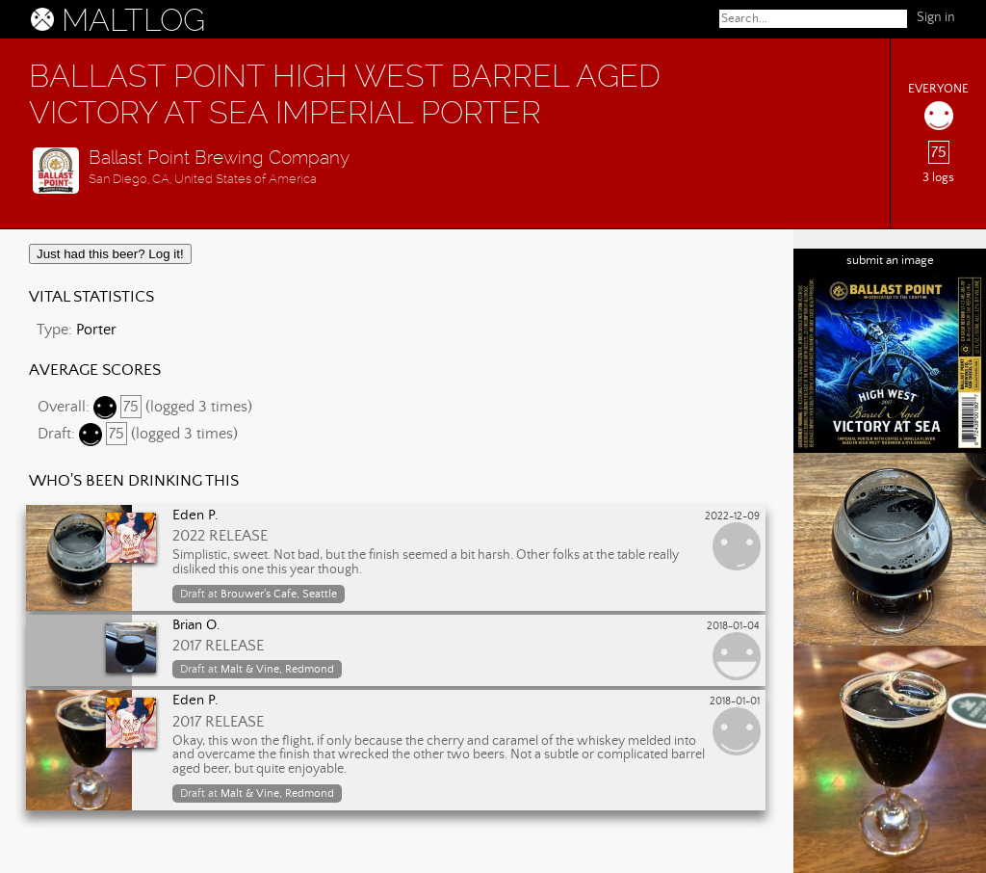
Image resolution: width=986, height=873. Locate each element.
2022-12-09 (732, 516)
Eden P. (195, 515)
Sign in (936, 17)
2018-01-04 (733, 626)
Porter (96, 329)
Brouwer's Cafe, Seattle (279, 594)
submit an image (890, 260)
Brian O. (196, 625)
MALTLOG (133, 20)
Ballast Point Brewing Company (219, 157)
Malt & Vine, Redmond (277, 669)
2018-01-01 (735, 701)
